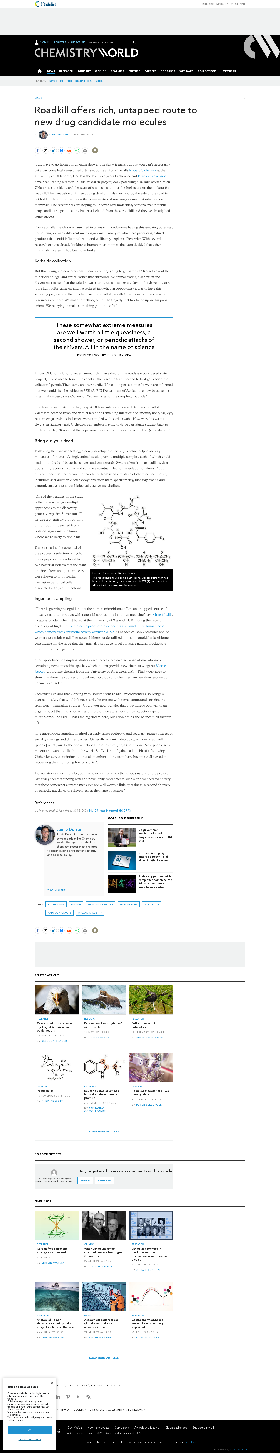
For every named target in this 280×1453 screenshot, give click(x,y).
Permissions (135, 1409)
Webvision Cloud (238, 1449)
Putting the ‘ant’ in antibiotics (144, 1025)
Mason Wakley (53, 1262)
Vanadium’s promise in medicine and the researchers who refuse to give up (149, 1254)
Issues (83, 1385)
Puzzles (99, 80)
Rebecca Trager (54, 1041)
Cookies (79, 1409)
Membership (238, 3)
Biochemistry (56, 904)
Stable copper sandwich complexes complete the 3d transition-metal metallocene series (155, 882)
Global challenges (176, 1427)
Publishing (208, 3)
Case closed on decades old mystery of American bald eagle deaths (55, 1027)
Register (60, 42)
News (38, 98)
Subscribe (77, 42)
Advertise (57, 1385)
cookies (191, 1442)
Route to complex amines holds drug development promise (101, 1094)
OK (29, 1430)
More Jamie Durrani (124, 818)
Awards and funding (146, 1427)
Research (43, 1018)
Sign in (85, 1180)
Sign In (45, 42)
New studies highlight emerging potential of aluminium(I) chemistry (153, 856)
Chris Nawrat (52, 1101)
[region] (29, 1414)
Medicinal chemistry (100, 904)
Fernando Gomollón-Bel (95, 1110)
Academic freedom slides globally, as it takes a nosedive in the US (101, 1323)
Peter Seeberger (149, 1104)
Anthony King (100, 1337)
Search (134, 42)
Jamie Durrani (59, 134)
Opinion (42, 1086)
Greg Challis (162, 615)
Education (222, 3)
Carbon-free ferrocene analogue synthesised (52, 1250)
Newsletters (56, 80)
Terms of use (96, 1409)
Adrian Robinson (149, 1037)
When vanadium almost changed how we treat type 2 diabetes (103, 1252)
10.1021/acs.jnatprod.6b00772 (110, 810)
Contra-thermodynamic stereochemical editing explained (147, 1323)
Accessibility (116, 1409)
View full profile (56, 889)
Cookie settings (30, 1439)
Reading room (83, 80)
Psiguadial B (45, 1090)
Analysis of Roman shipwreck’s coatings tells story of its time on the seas (55, 1323)
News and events (98, 1427)
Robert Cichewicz (142, 170)
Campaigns (122, 1427)
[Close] (52, 1383)
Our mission (74, 1427)
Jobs (69, 80)
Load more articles (104, 1131)
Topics (71, 1385)
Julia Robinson (100, 1266)
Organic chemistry (90, 912)
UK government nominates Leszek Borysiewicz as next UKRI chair (155, 835)
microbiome (151, 904)
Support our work (203, 1427)
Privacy (64, 1409)
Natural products (59, 912)
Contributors (100, 1385)
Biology (76, 904)
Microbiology (128, 904)
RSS (116, 1385)
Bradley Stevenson (152, 176)
